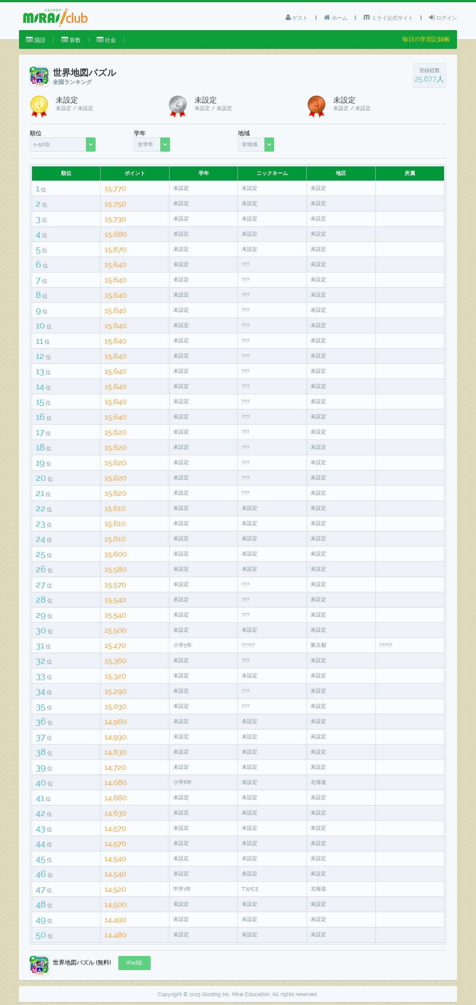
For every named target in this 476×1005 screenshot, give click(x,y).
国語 (35, 39)
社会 (106, 39)
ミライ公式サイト (388, 17)
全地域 (249, 144)
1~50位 (41, 144)
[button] (134, 963)
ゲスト (297, 17)
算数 (71, 39)
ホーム (335, 17)
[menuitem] (35, 40)
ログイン (443, 17)
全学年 (145, 144)
